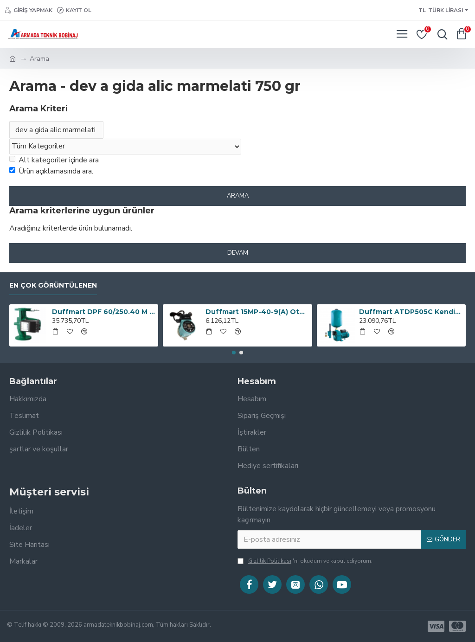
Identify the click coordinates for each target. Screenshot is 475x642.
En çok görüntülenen (53, 285)
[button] (234, 352)
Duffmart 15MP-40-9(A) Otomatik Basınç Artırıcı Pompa (256, 312)
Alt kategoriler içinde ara (54, 160)
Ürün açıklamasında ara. (51, 171)
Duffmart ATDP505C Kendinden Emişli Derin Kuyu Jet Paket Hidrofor (410, 312)
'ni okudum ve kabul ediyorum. (305, 561)
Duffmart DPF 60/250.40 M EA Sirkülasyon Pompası (103, 312)
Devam (237, 253)
